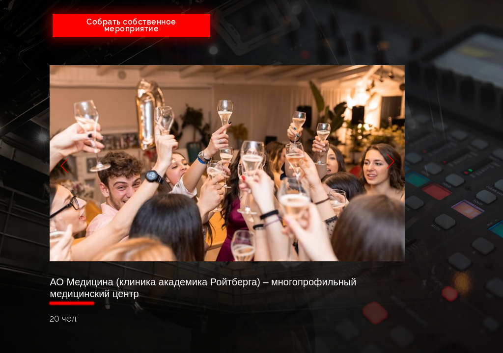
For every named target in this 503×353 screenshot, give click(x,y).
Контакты (449, 171)
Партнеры (449, 132)
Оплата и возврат (449, 152)
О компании (449, 73)
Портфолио (449, 112)
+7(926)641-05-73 (272, 21)
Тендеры (449, 93)
